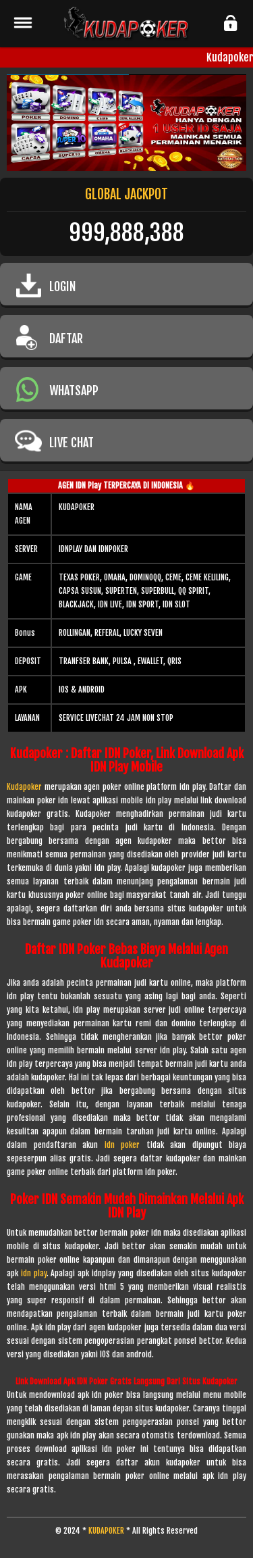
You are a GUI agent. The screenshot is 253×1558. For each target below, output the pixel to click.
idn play (34, 1273)
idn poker (122, 1145)
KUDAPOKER (106, 1531)
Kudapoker (24, 787)
